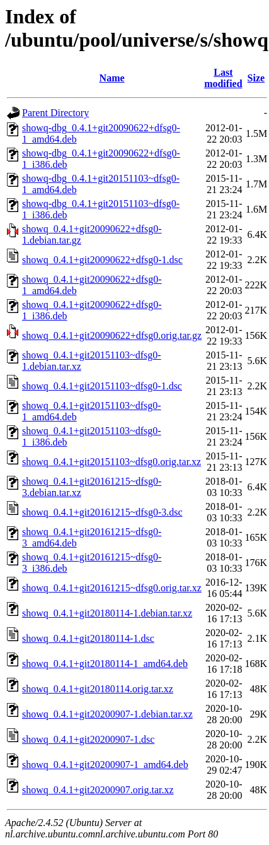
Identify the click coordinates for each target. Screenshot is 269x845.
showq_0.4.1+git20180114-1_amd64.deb (105, 663)
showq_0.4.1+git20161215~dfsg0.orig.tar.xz (112, 587)
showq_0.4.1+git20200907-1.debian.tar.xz (107, 714)
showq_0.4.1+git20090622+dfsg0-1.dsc (102, 259)
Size (256, 78)
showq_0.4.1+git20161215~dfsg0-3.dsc (102, 512)
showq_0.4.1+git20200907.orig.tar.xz (98, 789)
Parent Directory (55, 112)
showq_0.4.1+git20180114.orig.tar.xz (97, 688)
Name (112, 78)
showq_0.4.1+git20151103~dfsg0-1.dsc (102, 386)
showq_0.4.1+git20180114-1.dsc (88, 638)
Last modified (223, 78)
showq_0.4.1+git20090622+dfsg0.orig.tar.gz (112, 335)
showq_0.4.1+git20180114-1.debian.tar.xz (107, 613)
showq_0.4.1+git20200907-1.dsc (88, 739)
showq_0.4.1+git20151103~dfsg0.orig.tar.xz (111, 461)
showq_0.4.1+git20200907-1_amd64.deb (105, 764)
